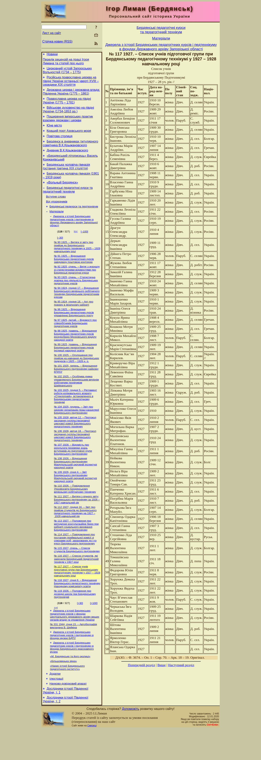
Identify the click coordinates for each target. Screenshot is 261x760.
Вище (161, 665)
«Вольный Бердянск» (62, 192)
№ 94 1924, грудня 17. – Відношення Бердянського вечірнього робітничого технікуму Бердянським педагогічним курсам (77, 308)
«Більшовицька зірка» (63, 688)
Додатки (55, 702)
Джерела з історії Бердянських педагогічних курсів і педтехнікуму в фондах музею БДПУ (72, 661)
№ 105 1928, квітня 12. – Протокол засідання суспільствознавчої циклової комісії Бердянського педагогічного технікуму (75, 442)
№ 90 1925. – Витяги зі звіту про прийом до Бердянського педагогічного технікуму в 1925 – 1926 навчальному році (77, 261)
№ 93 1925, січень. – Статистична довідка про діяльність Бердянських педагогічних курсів (76, 295)
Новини (52, 54)
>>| (56, 633)
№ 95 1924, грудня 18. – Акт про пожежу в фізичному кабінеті (73, 319)
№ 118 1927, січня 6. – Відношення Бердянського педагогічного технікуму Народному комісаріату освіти (77, 608)
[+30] (80, 628)
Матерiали (57, 224)
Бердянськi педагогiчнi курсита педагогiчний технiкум (161, 30)
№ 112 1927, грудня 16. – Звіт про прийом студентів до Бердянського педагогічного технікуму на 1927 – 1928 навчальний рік (75, 534)
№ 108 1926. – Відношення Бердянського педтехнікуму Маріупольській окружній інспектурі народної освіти (75, 484)
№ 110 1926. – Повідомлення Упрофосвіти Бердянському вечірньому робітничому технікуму (75, 510)
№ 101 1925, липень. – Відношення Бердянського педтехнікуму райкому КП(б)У (76, 387)
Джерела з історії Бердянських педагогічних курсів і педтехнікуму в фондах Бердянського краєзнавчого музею (72, 674)
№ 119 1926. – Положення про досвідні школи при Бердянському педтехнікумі (75, 619)
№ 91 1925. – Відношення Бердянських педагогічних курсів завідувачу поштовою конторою (74, 273)
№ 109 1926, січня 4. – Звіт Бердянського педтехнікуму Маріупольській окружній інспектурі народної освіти (75, 498)
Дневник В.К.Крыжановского (67, 158)
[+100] (93, 628)
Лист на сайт (51, 33)
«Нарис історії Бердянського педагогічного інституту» (67, 695)
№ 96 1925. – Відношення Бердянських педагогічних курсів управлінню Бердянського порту (74, 328)
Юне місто (54, 130)
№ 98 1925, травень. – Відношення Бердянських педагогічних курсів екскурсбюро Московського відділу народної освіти (75, 352)
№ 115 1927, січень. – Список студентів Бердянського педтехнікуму (77, 573)
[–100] (84, 245)
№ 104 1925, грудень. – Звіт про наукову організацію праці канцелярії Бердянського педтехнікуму (76, 429)
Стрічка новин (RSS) (57, 41)
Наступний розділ (181, 665)
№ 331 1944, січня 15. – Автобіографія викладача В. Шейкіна (73, 652)
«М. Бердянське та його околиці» (70, 683)
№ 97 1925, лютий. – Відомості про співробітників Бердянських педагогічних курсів (75, 339)
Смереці (91, 756)
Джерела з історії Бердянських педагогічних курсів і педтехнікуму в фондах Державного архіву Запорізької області (74, 234)
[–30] (60, 251)
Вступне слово (56, 207)
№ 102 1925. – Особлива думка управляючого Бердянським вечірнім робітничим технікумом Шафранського (76, 400)
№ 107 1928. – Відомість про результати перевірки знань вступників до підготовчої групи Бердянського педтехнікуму (73, 470)
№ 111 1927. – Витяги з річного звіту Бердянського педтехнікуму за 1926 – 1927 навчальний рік (77, 521)
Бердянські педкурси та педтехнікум (74, 219)
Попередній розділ (141, 665)
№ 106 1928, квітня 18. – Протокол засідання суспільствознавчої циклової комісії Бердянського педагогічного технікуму (75, 456)
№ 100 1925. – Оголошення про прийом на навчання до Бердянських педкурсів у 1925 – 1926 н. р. (76, 375)
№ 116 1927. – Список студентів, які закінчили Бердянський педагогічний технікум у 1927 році (76, 583)
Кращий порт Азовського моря (69, 136)
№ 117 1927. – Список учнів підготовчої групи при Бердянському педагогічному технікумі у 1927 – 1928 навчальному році (77, 596)
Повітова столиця (59, 142)
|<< (76, 244)
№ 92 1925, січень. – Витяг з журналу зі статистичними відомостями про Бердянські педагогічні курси (77, 284)
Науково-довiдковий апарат (68, 713)
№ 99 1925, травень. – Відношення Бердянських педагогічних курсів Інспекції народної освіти (75, 364)
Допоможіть (130, 740)
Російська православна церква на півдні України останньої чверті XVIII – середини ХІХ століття (71, 83)
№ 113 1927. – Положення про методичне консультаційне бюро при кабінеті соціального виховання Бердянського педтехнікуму (76, 548)
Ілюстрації (56, 708)
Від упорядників (56, 213)
